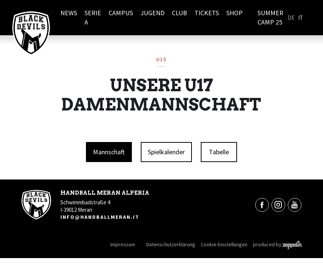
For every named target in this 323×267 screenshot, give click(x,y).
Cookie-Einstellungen (224, 244)
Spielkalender (166, 152)
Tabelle (219, 152)
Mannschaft (109, 152)
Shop (234, 13)
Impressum (122, 244)
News (68, 13)
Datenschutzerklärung (170, 244)
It (300, 17)
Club (179, 13)
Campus (121, 13)
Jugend (152, 13)
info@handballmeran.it (99, 217)
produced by (277, 244)
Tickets (206, 13)
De (291, 17)
